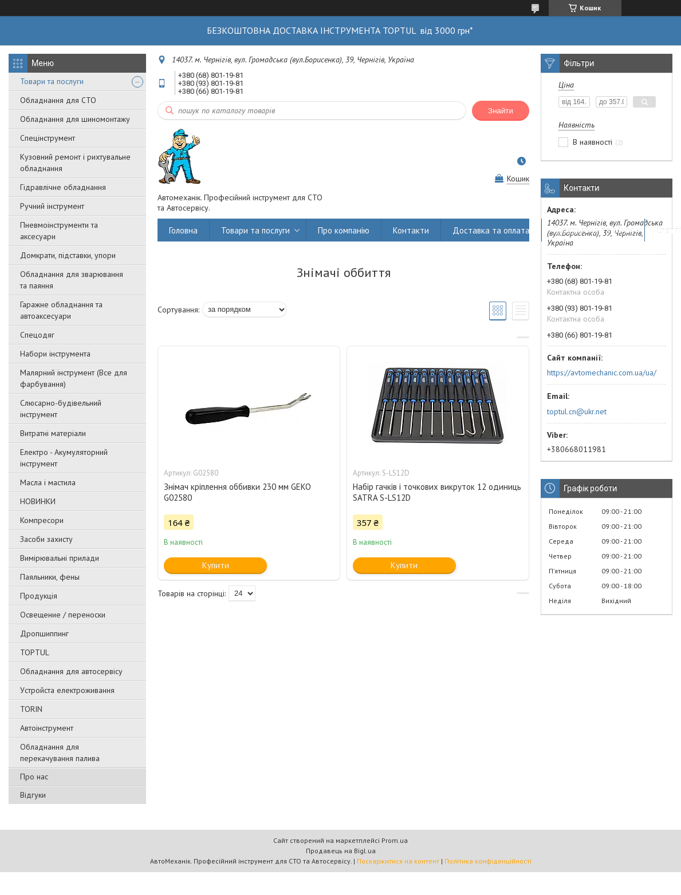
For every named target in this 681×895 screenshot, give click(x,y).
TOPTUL (34, 652)
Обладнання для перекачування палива (60, 752)
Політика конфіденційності (488, 861)
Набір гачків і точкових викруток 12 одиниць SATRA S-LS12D (437, 492)
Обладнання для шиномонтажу (75, 119)
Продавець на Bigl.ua (341, 850)
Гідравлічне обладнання (63, 187)
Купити (215, 565)
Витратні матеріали (53, 433)
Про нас (34, 776)
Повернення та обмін (593, 230)
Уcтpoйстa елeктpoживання (67, 690)
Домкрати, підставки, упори (68, 255)
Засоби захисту (46, 539)
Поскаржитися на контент (398, 861)
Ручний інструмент (52, 206)
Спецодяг (37, 335)
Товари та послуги (52, 81)
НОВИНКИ (38, 501)
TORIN (31, 709)
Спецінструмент (47, 138)
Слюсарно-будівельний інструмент (60, 408)
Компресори (42, 520)
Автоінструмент (46, 728)
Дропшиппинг (44, 633)
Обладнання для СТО (58, 100)
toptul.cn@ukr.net (577, 411)
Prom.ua (394, 840)
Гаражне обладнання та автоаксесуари (61, 310)
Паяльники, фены (50, 577)
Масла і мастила (48, 482)
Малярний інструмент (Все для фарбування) (73, 378)
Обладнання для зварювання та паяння (71, 280)
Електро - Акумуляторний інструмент (64, 458)
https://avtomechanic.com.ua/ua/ (601, 372)
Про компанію (343, 230)
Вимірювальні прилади (59, 558)
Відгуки (33, 795)
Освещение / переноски (62, 614)
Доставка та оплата (491, 230)
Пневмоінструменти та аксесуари (59, 230)
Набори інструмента (55, 354)
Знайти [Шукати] (500, 110)
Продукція (38, 596)
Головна (183, 230)
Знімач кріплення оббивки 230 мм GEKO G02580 (237, 492)
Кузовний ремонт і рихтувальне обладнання (75, 162)
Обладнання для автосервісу (71, 671)
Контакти (411, 230)
